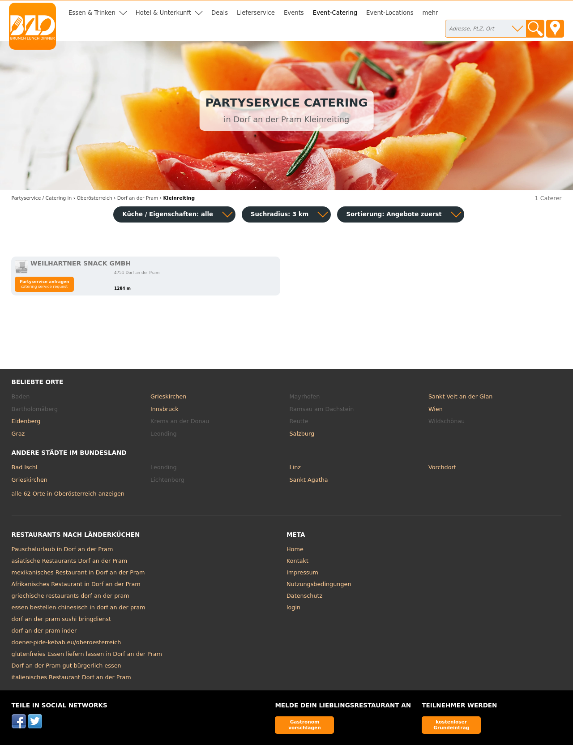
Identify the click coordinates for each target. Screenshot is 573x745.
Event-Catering (335, 12)
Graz (18, 433)
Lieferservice (256, 12)
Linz (295, 467)
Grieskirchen (168, 396)
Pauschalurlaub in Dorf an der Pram (62, 549)
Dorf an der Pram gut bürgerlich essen (66, 665)
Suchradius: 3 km (279, 214)
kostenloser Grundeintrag (451, 724)
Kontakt (297, 560)
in (42, 198)
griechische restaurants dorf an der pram (70, 595)
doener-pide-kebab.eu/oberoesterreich (66, 642)
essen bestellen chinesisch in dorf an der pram (78, 607)
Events (294, 12)
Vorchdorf (442, 467)
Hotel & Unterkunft (163, 12)
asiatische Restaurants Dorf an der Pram (70, 560)
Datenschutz (304, 595)
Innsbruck (164, 409)
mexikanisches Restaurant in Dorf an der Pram (78, 572)
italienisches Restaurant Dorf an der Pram (71, 677)
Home (295, 549)
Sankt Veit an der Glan (460, 396)
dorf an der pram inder (44, 630)
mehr (430, 12)
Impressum (302, 572)
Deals (219, 12)
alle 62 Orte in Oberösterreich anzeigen (68, 493)
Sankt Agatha (309, 479)
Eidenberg (26, 421)
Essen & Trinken (91, 12)
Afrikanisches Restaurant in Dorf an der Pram (76, 584)
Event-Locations (390, 12)
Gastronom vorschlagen (304, 724)
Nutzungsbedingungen (318, 584)
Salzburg (302, 433)
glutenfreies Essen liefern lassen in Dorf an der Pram (87, 654)
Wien (435, 409)
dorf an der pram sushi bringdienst (61, 619)
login (293, 607)
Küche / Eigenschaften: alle (167, 214)
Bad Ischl (25, 467)
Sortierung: (393, 214)
